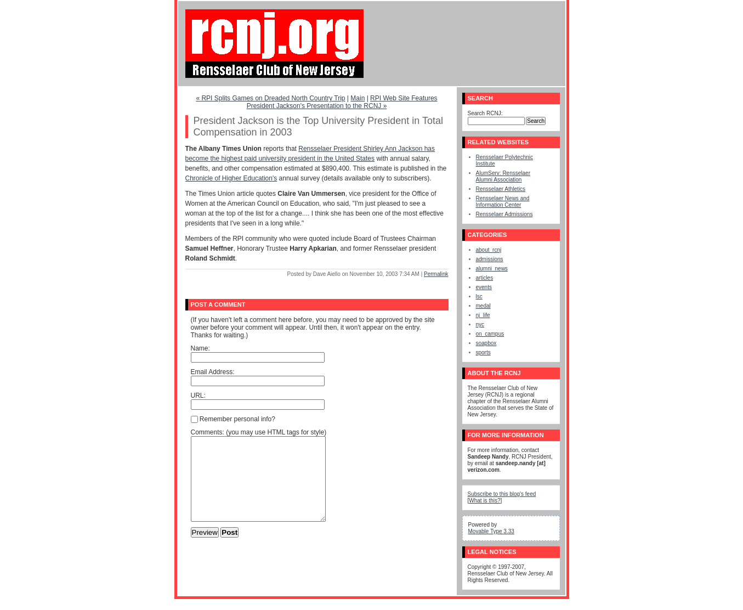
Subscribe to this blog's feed (502, 494)
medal (483, 306)
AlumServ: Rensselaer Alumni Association (503, 176)
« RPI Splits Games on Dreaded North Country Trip (270, 98)
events (484, 287)
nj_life (483, 315)
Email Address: (213, 372)
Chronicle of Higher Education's (231, 178)
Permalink (436, 274)
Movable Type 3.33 (491, 531)
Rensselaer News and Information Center (503, 201)
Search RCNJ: (485, 113)
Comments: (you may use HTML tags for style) (259, 432)
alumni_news (492, 269)
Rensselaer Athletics (501, 189)
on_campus (490, 334)
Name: (200, 348)
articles (485, 278)
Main (357, 98)
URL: (198, 395)
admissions (489, 259)
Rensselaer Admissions (504, 214)
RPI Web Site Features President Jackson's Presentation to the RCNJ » (342, 102)
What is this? (484, 501)
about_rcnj (489, 250)
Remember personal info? (233, 419)
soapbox (486, 343)
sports (483, 352)
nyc (480, 324)
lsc (479, 296)
